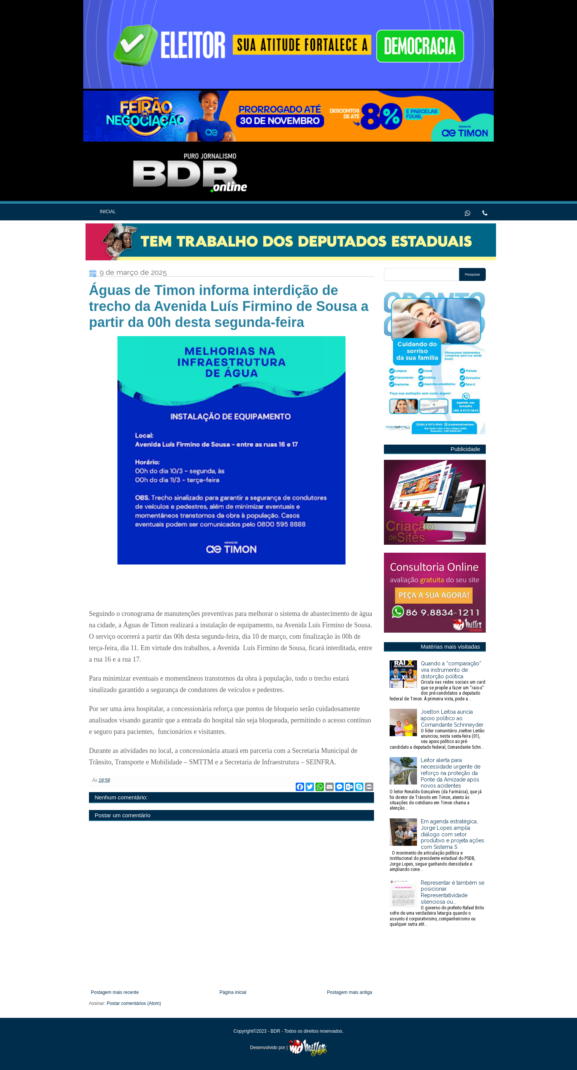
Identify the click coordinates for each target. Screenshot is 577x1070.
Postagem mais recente (115, 992)
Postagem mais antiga (349, 992)
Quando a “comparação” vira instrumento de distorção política (438, 681)
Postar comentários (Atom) (134, 1003)
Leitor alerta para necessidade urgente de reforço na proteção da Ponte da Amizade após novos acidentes (438, 784)
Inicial (108, 211)
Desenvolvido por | (288, 1047)
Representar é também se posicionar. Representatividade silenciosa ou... (438, 903)
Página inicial (232, 992)
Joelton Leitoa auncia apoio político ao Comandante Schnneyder (438, 729)
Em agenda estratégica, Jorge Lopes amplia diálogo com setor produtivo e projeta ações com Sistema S (438, 845)
